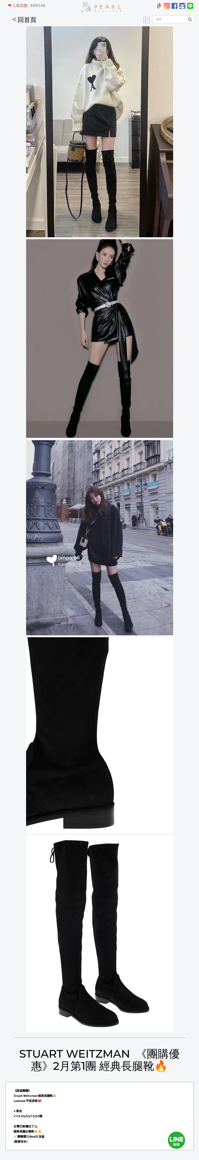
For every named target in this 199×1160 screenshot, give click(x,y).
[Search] (168, 19)
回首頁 (24, 19)
